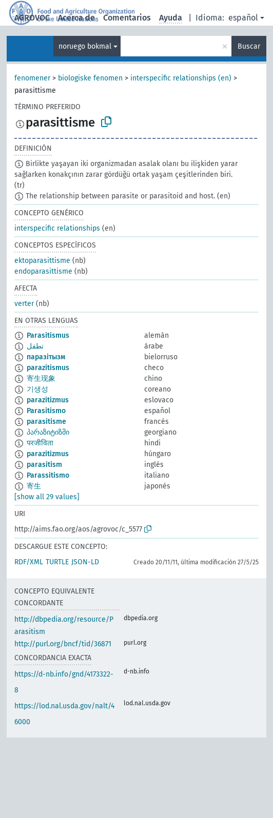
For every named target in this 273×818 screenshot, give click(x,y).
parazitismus (48, 367)
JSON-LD (85, 562)
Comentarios (127, 18)
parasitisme (46, 421)
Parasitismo (46, 410)
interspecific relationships (57, 228)
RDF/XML (28, 562)
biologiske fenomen (90, 78)
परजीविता (40, 443)
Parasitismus (48, 335)
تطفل (35, 346)
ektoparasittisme (42, 260)
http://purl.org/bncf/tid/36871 (62, 644)
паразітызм (46, 357)
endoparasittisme (43, 271)
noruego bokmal (85, 46)
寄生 (34, 486)
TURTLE (57, 562)
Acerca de (76, 18)
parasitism (44, 464)
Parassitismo (48, 475)
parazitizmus (48, 400)
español (243, 18)
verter (24, 303)
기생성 (37, 389)
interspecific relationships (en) (180, 78)
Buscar (249, 46)
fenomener (32, 78)
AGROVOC (32, 18)
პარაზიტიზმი (48, 432)
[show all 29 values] (47, 497)
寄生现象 (41, 378)
